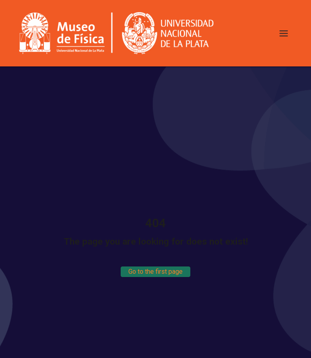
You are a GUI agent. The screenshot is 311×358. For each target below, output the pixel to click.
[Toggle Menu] (283, 33)
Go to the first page (155, 271)
